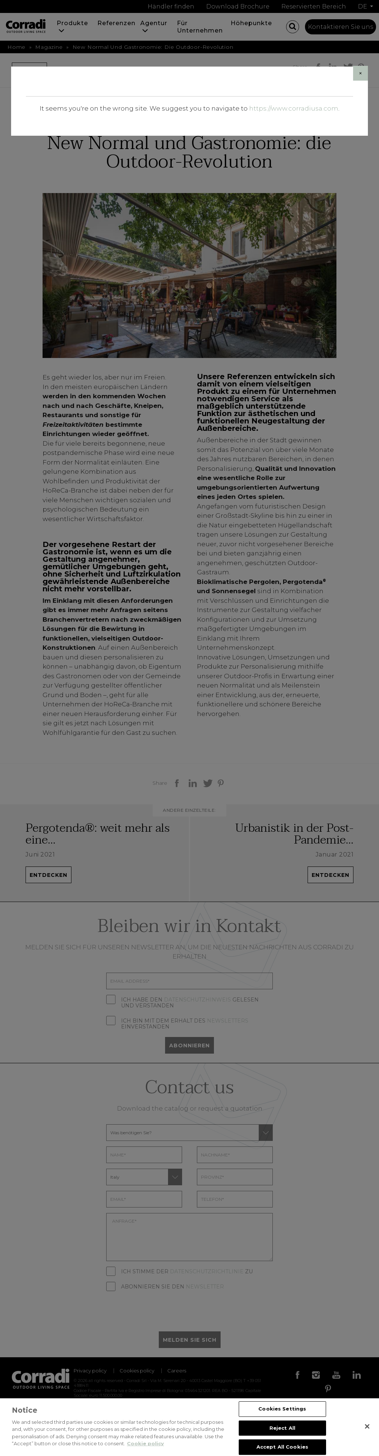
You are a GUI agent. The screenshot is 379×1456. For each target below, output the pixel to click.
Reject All (282, 1428)
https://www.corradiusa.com (293, 108)
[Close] (360, 73)
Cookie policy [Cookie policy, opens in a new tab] (145, 1444)
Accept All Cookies (282, 1447)
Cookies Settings (282, 1409)
